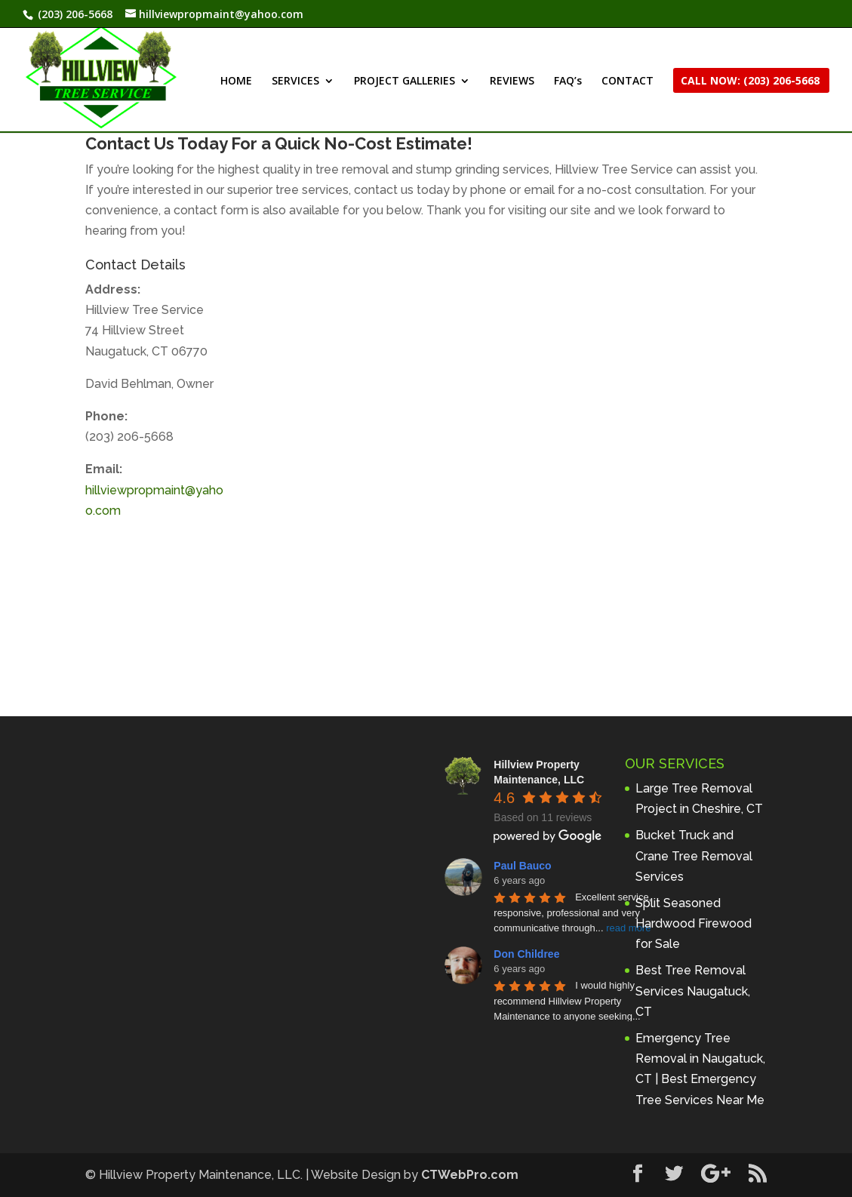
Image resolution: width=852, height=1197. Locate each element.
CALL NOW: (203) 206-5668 (750, 81)
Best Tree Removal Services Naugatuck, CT (692, 990)
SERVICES (295, 81)
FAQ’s (568, 81)
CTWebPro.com (469, 1175)
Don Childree (526, 954)
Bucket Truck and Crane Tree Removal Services (693, 855)
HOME (236, 81)
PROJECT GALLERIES (404, 81)
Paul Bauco (522, 866)
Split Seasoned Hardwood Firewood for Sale (693, 923)
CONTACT (627, 81)
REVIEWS (512, 81)
